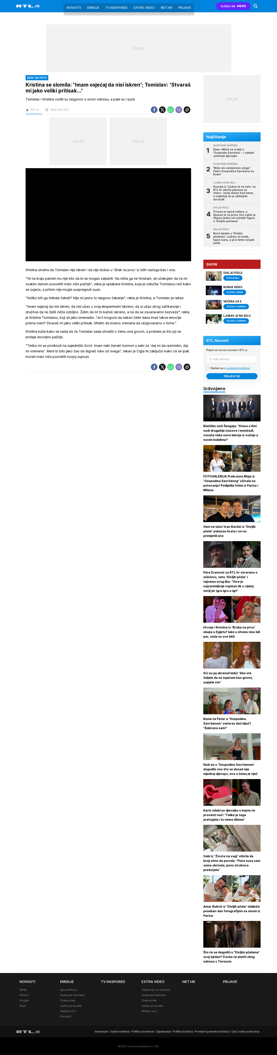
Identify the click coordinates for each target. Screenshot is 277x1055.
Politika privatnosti (142, 1031)
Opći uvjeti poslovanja (245, 1031)
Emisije (93, 6)
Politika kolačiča (183, 1031)
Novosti (74, 6)
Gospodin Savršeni (72, 995)
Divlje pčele (67, 1000)
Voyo (22, 1005)
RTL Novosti (218, 340)
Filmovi (24, 995)
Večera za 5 (68, 1010)
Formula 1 (66, 1016)
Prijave (184, 6)
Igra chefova (68, 990)
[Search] (256, 6)
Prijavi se (232, 376)
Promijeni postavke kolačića (212, 1031)
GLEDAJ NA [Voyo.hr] (233, 6)
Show (212, 264)
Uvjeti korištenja (120, 1031)
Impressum (101, 1031)
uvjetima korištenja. (238, 368)
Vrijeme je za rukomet (155, 990)
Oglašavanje (163, 1031)
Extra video (144, 6)
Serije (23, 990)
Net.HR (166, 6)
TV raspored (116, 6)
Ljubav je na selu (71, 1005)
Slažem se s (230, 368)
